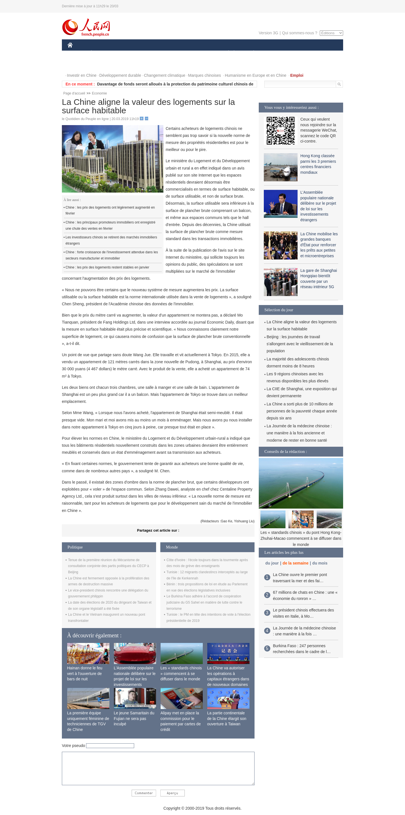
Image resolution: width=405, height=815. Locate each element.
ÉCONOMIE (101, 53)
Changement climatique (164, 75)
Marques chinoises (204, 75)
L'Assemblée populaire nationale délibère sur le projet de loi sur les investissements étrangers (135, 679)
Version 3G (268, 33)
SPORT (273, 53)
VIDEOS (78, 64)
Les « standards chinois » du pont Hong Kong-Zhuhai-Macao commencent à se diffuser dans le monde (300, 538)
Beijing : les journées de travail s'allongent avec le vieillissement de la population (300, 344)
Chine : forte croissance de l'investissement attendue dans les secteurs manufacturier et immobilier (112, 255)
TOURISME (297, 53)
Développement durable (120, 75)
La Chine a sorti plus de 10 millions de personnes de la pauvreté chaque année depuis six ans (302, 411)
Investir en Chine (81, 75)
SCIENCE (175, 53)
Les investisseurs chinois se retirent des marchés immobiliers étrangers (111, 240)
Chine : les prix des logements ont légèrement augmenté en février (110, 211)
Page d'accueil (74, 93)
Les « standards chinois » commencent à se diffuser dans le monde (181, 673)
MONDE (127, 53)
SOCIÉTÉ (226, 53)
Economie (99, 93)
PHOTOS (323, 53)
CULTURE (201, 53)
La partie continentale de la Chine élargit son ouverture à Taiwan (226, 718)
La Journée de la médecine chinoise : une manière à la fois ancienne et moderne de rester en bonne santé (299, 433)
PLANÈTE (251, 53)
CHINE (77, 53)
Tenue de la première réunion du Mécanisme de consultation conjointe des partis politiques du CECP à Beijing (108, 566)
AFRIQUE (151, 53)
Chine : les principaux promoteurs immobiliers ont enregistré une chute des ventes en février (110, 225)
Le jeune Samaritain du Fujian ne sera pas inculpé (134, 718)
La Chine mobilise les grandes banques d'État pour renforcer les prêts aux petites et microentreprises (319, 245)
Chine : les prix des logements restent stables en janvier (107, 267)
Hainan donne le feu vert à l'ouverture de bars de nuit (84, 673)
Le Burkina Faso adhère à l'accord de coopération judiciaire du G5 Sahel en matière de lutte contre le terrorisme (204, 602)
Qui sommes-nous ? (299, 33)
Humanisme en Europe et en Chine (255, 75)
